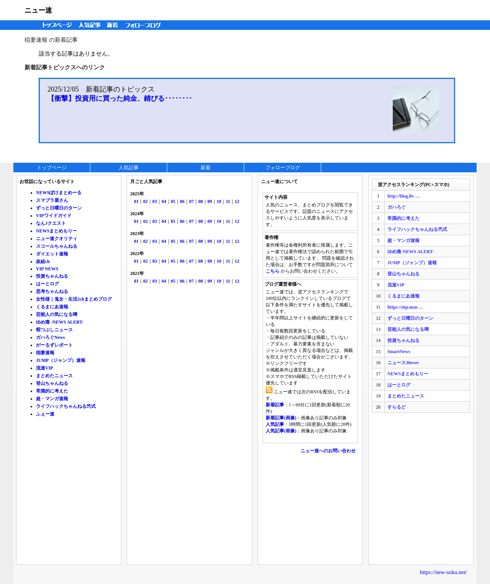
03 (154, 201)
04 (164, 201)
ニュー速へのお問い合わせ (328, 450)
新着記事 (275, 404)
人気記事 (90, 25)
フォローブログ (145, 25)
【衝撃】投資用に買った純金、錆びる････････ (119, 98)
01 (136, 201)
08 (200, 201)
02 (145, 201)
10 (219, 201)
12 (237, 201)
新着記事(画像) (281, 417)
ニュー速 (38, 10)
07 (191, 201)
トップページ (55, 25)
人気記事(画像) (281, 431)
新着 (113, 25)
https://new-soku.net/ (443, 572)
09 (209, 201)
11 (228, 201)
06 (182, 201)
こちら (272, 271)
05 (173, 201)
